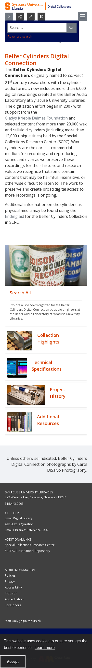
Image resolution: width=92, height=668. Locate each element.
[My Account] (31, 16)
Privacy (10, 581)
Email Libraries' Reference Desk (26, 530)
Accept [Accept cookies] (13, 662)
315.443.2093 (14, 504)
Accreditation (14, 599)
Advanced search (20, 36)
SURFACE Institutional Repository (27, 551)
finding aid (14, 216)
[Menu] (82, 16)
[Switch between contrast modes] (41, 16)
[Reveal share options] (20, 16)
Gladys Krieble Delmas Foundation (36, 118)
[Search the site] (37, 27)
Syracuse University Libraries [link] (29, 492)
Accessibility (13, 587)
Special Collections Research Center (29, 545)
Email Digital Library (18, 518)
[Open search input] (9, 16)
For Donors (13, 605)
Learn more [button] (45, 648)
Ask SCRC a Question (19, 524)
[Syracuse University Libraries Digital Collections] (46, 6)
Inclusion (11, 593)
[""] (46, 306)
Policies (10, 575)
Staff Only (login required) (22, 621)
